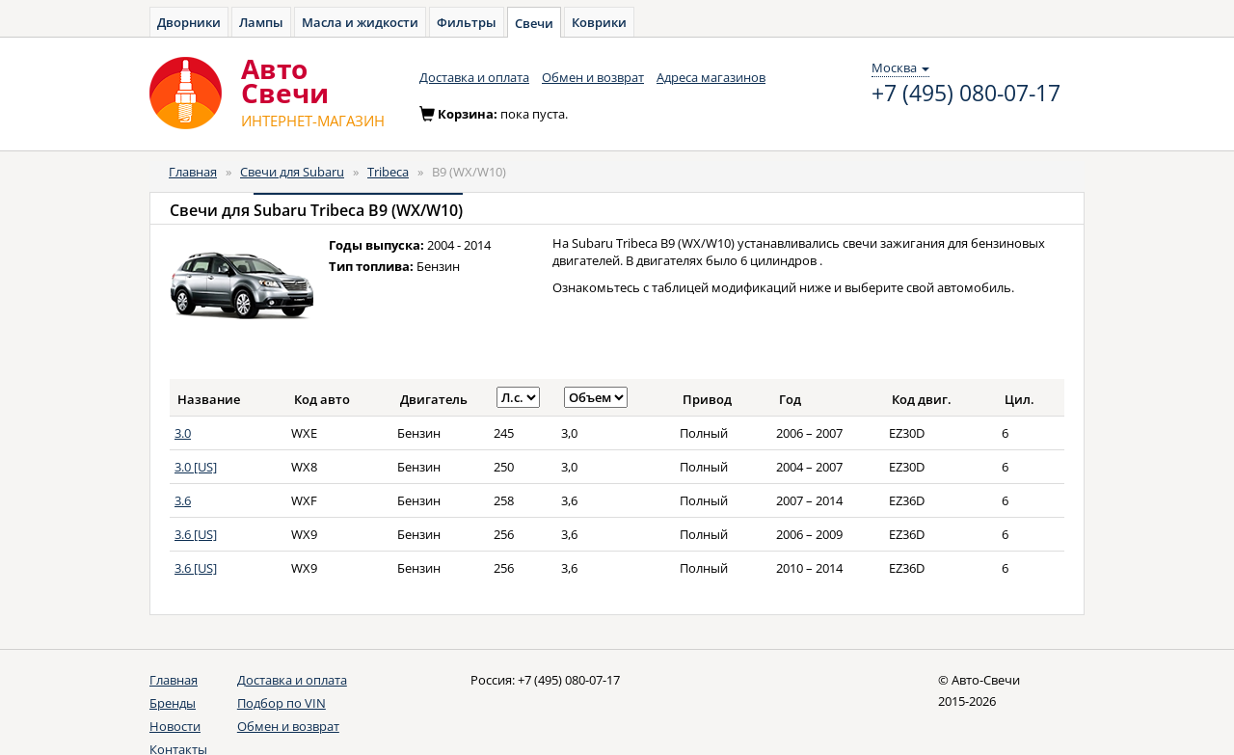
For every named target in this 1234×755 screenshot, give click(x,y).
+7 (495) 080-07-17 (966, 93)
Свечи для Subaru (292, 171)
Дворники (189, 22)
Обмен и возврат (593, 77)
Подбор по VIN (281, 703)
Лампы (261, 22)
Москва (900, 67)
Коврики (599, 22)
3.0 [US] (195, 466)
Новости (175, 726)
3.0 (182, 433)
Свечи (534, 23)
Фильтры (466, 22)
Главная (193, 171)
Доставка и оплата (474, 77)
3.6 (182, 500)
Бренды (172, 703)
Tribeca (388, 171)
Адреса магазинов (711, 77)
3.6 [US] (195, 534)
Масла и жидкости (360, 22)
